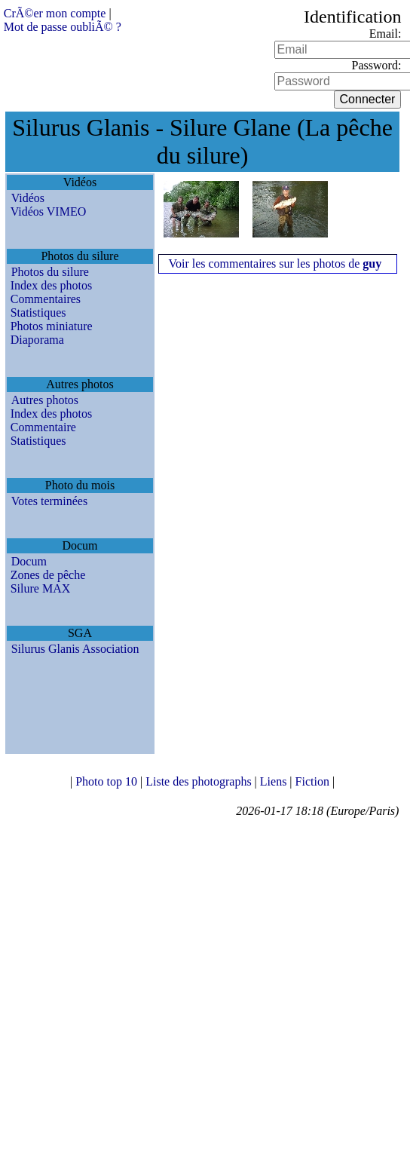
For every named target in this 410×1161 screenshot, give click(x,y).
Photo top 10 (107, 781)
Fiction (313, 781)
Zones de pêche (48, 574)
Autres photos (44, 400)
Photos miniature (52, 326)
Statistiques (38, 312)
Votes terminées (49, 501)
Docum (29, 561)
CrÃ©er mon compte (55, 13)
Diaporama (37, 339)
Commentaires (46, 299)
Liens (275, 781)
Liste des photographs (199, 781)
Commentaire (43, 427)
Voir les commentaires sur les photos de (274, 263)
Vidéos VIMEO (49, 211)
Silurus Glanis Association (75, 648)
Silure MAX (41, 588)
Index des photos (51, 285)
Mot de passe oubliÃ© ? (62, 26)
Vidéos (27, 197)
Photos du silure (50, 271)
